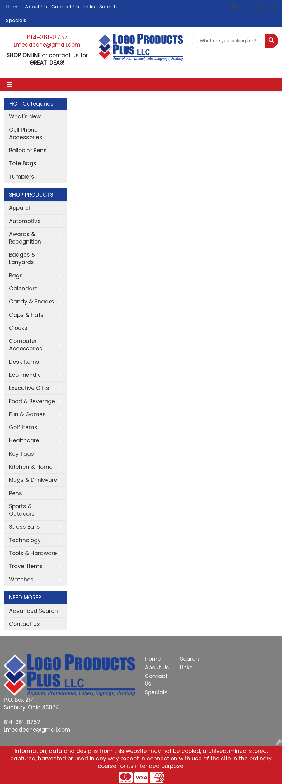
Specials (16, 20)
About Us (36, 6)
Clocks (18, 328)
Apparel (19, 208)
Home (13, 6)
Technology (25, 540)
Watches (21, 579)
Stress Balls (24, 527)
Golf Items (23, 427)
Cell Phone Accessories (25, 133)
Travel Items (26, 566)
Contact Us (65, 6)
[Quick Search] (228, 41)
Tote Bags (22, 163)
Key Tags (21, 454)
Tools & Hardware (33, 553)
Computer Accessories (25, 344)
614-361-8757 (47, 37)
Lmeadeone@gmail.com (47, 44)
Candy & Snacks (31, 301)
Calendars (23, 288)
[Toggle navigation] (9, 84)
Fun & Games (27, 414)
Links (89, 6)
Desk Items (24, 362)
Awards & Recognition (25, 237)
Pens (15, 493)
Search (108, 6)
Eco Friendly (25, 375)
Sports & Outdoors (22, 510)
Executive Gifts (29, 388)
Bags (16, 275)
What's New (25, 116)
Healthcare (24, 440)
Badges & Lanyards (22, 258)
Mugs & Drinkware (33, 480)
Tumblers (21, 176)
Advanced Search (33, 611)
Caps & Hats (26, 315)
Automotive (25, 221)
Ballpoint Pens (28, 150)
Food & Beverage (32, 401)
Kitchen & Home (31, 467)
